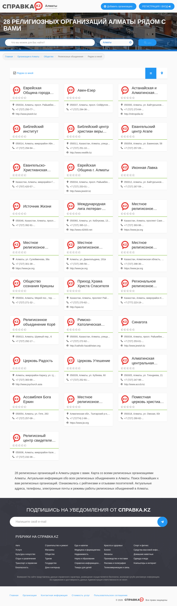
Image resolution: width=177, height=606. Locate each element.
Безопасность (22, 570)
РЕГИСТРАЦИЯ (151, 6)
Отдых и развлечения (26, 561)
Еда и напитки (81, 548)
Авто (18, 548)
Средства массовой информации (149, 553)
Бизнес (107, 553)
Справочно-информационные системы (93, 566)
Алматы (51, 6)
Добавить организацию (118, 6)
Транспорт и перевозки (26, 566)
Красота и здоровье (113, 548)
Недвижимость (82, 557)
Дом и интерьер (52, 570)
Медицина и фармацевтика (87, 553)
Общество (50, 557)
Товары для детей (83, 570)
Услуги (19, 553)
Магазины (49, 553)
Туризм (48, 561)
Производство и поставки (116, 561)
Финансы (108, 557)
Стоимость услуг (81, 598)
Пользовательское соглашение (111, 598)
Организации (30, 598)
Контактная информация (54, 598)
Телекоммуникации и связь (117, 570)
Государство (51, 566)
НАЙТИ (150, 44)
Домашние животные (144, 557)
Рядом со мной (25, 76)
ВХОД (166, 6)
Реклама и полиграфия (115, 566)
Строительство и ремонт (56, 548)
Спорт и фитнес (141, 548)
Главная (14, 598)
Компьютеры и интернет (145, 566)
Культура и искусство (25, 557)
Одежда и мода (141, 561)
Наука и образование (84, 561)
